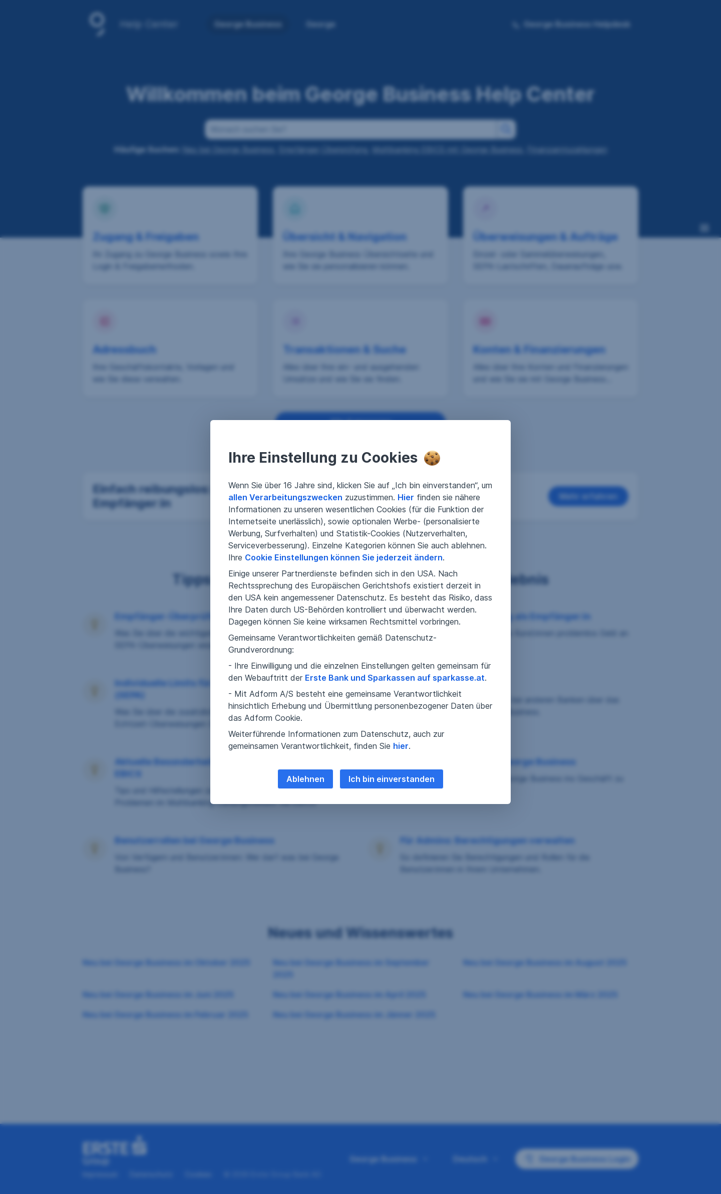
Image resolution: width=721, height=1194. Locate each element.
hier (401, 746)
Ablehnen (305, 779)
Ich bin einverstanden (391, 779)
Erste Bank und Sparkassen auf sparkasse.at (395, 678)
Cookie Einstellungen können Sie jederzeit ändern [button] (344, 557)
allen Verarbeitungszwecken (285, 497)
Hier (406, 497)
